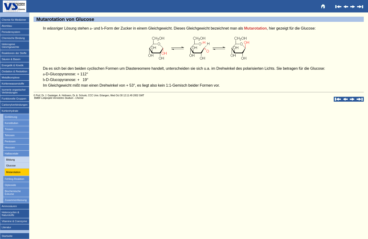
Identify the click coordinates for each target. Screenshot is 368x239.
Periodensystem (11, 32)
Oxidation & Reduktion (14, 71)
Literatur (6, 227)
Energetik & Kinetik (12, 65)
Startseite (7, 236)
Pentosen (10, 141)
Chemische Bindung (13, 38)
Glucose (10, 165)
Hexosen (10, 147)
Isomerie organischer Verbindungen (14, 91)
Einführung (11, 117)
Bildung (10, 159)
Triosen (9, 129)
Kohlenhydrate (10, 110)
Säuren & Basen (11, 59)
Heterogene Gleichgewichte (10, 45)
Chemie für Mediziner (14, 19)
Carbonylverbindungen (15, 104)
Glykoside (10, 185)
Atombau (7, 25)
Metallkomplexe (10, 77)
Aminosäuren (9, 206)
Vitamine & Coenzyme (14, 221)
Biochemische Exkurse (13, 192)
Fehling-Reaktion (14, 178)
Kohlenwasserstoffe (13, 83)
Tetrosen (10, 135)
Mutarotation (13, 172)
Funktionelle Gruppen (14, 98)
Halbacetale (11, 153)
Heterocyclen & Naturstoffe (10, 213)
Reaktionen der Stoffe (14, 53)
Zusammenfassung (16, 200)
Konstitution (11, 123)
